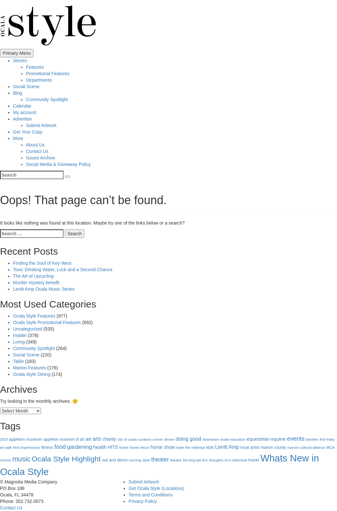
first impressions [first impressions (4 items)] (26, 447)
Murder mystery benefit (36, 282)
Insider (20, 335)
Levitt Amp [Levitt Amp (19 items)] (227, 447)
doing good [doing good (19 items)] (188, 439)
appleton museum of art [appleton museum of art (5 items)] (63, 439)
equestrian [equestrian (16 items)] (258, 439)
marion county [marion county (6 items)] (273, 447)
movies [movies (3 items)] (5, 460)
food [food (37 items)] (60, 447)
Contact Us (37, 151)
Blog (17, 93)
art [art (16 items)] (88, 439)
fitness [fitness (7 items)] (47, 447)
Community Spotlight (47, 99)
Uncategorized (27, 328)
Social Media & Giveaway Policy (58, 164)
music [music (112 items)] (21, 459)
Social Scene (26, 86)
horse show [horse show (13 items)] (162, 447)
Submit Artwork (41, 125)
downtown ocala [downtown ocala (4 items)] (215, 439)
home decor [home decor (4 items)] (139, 447)
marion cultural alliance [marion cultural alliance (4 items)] (306, 447)
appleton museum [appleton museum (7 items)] (25, 439)
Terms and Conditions (150, 494)
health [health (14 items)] (99, 447)
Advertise (22, 119)
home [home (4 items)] (124, 447)
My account (24, 112)
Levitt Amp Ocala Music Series (44, 289)
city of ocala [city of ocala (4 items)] (127, 439)
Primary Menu (17, 53)
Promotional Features (47, 73)
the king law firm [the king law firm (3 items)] (195, 460)
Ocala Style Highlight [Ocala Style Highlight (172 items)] (66, 459)
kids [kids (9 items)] (210, 447)
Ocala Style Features (34, 316)
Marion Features (29, 367)
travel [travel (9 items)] (253, 460)
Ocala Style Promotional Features (47, 322)
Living (19, 341)
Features (35, 67)
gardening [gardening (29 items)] (79, 447)
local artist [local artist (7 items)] (249, 447)
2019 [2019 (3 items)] (4, 439)
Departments (39, 80)
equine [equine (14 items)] (278, 439)
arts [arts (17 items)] (97, 439)
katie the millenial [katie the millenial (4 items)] (190, 447)
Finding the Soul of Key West (42, 263)
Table (18, 361)
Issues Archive (40, 157)
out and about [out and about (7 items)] (114, 460)
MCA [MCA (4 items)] (330, 447)
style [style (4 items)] (146, 460)
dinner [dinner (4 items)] (169, 439)
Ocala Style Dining (31, 374)
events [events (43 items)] (296, 438)
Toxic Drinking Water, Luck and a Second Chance (63, 269)
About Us (35, 144)
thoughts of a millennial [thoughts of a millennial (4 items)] (228, 460)
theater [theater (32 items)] (160, 459)
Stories (20, 60)
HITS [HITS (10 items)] (113, 447)
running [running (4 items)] (135, 460)
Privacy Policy (142, 501)
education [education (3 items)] (237, 439)
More (18, 138)
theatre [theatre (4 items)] (176, 460)
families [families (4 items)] (312, 439)
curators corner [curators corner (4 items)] (150, 439)
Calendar (22, 106)
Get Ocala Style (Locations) (156, 488)
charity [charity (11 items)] (109, 439)
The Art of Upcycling (33, 276)
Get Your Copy (27, 131)
